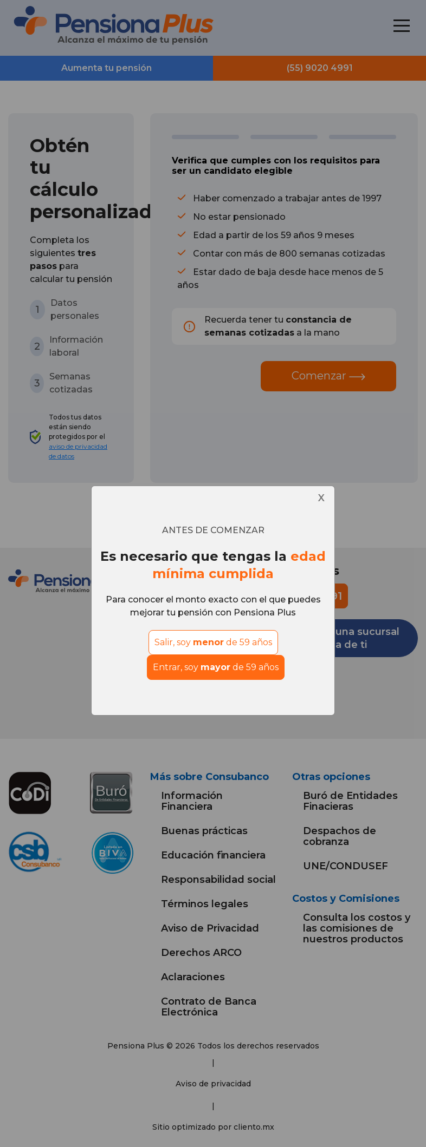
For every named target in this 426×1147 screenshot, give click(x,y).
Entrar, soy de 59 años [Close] (216, 667)
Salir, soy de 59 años (213, 642)
